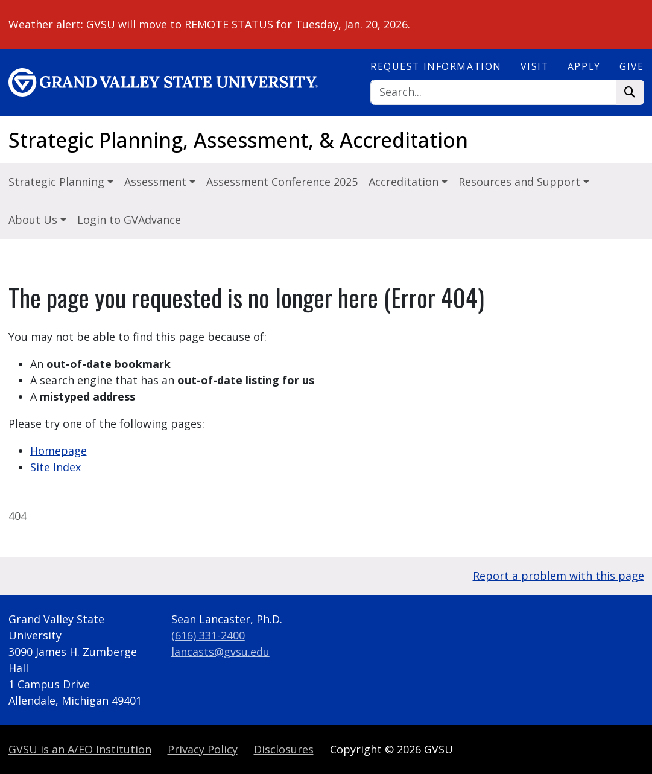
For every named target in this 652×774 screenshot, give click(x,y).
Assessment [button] (156, 181)
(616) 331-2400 (208, 635)
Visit (534, 66)
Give (631, 66)
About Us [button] (34, 219)
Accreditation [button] (405, 181)
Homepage (58, 450)
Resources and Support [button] (520, 181)
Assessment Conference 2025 (282, 181)
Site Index (55, 467)
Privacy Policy (203, 749)
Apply (584, 66)
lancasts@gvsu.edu (220, 651)
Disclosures (284, 749)
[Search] (493, 93)
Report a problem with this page (558, 575)
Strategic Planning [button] (57, 181)
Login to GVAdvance (129, 219)
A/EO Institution (79, 749)
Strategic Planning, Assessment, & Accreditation (238, 140)
